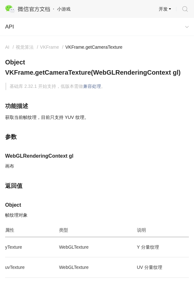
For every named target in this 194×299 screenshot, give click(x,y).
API (9, 27)
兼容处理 (92, 86)
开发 (163, 9)
